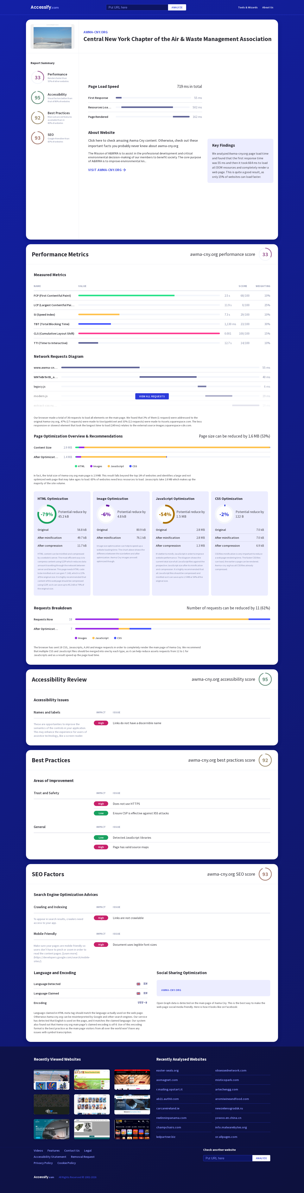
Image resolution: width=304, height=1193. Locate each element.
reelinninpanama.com (171, 1118)
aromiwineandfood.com (232, 1099)
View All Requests (152, 396)
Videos (38, 1150)
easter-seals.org (167, 1070)
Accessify (45, 7)
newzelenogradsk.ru (229, 1108)
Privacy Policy (43, 1163)
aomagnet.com (167, 1080)
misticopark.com (227, 1080)
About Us (267, 7)
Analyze (177, 7)
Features (54, 1150)
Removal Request (83, 1157)
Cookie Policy (66, 1163)
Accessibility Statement (50, 1157)
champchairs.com (168, 1127)
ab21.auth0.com (167, 1099)
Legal (88, 1150)
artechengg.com (226, 1089)
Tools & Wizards (248, 7)
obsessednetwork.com (230, 1070)
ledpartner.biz (165, 1137)
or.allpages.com (226, 1137)
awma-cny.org (96, 32)
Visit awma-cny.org (107, 170)
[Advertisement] (178, 66)
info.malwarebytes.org (231, 1127)
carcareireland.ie (167, 1108)
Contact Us (71, 1150)
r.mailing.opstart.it (169, 1089)
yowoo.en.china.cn (228, 1118)
